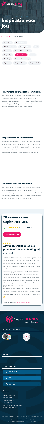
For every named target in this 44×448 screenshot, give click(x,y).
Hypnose (7, 63)
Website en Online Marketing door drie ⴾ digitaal (22, 421)
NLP (36, 47)
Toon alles (7, 43)
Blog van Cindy (20, 63)
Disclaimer (23, 416)
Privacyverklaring (31, 416)
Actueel (8, 36)
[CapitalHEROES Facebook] (10, 360)
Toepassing (7, 55)
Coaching (7, 59)
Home (2, 36)
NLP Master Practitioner (15, 372)
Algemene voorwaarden (16, 419)
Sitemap (39, 416)
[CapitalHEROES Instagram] (15, 360)
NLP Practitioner (9, 47)
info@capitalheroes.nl (9, 400)
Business (7, 51)
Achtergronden (24, 47)
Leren (32, 55)
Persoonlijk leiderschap (22, 51)
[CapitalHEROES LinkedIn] (5, 360)
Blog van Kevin (34, 63)
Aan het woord (20, 43)
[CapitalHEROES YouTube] (20, 360)
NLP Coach (10, 384)
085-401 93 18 (7, 398)
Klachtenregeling (29, 419)
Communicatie (21, 55)
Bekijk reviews (10, 234)
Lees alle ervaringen (23, 302)
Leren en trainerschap (22, 59)
